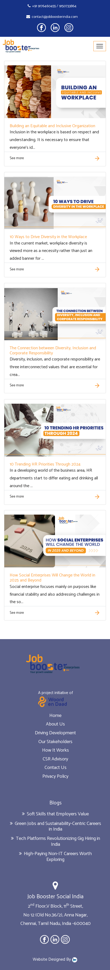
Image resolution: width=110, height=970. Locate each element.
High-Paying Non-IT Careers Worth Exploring (55, 857)
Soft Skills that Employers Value (55, 814)
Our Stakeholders (55, 742)
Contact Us (56, 768)
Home (55, 716)
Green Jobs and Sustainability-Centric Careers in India (55, 826)
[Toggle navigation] (99, 46)
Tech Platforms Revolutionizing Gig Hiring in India (55, 841)
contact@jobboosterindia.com (52, 17)
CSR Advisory (55, 759)
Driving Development (55, 733)
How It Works (55, 750)
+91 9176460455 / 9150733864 (52, 6)
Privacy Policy (55, 776)
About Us (55, 724)
